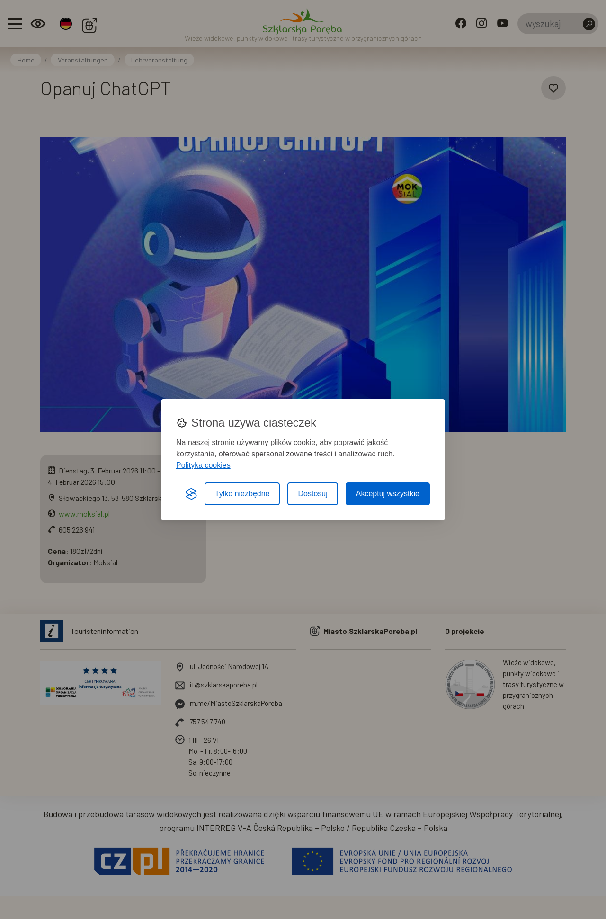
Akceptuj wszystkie (387, 494)
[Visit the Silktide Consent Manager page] (191, 494)
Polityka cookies (203, 465)
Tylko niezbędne (242, 494)
